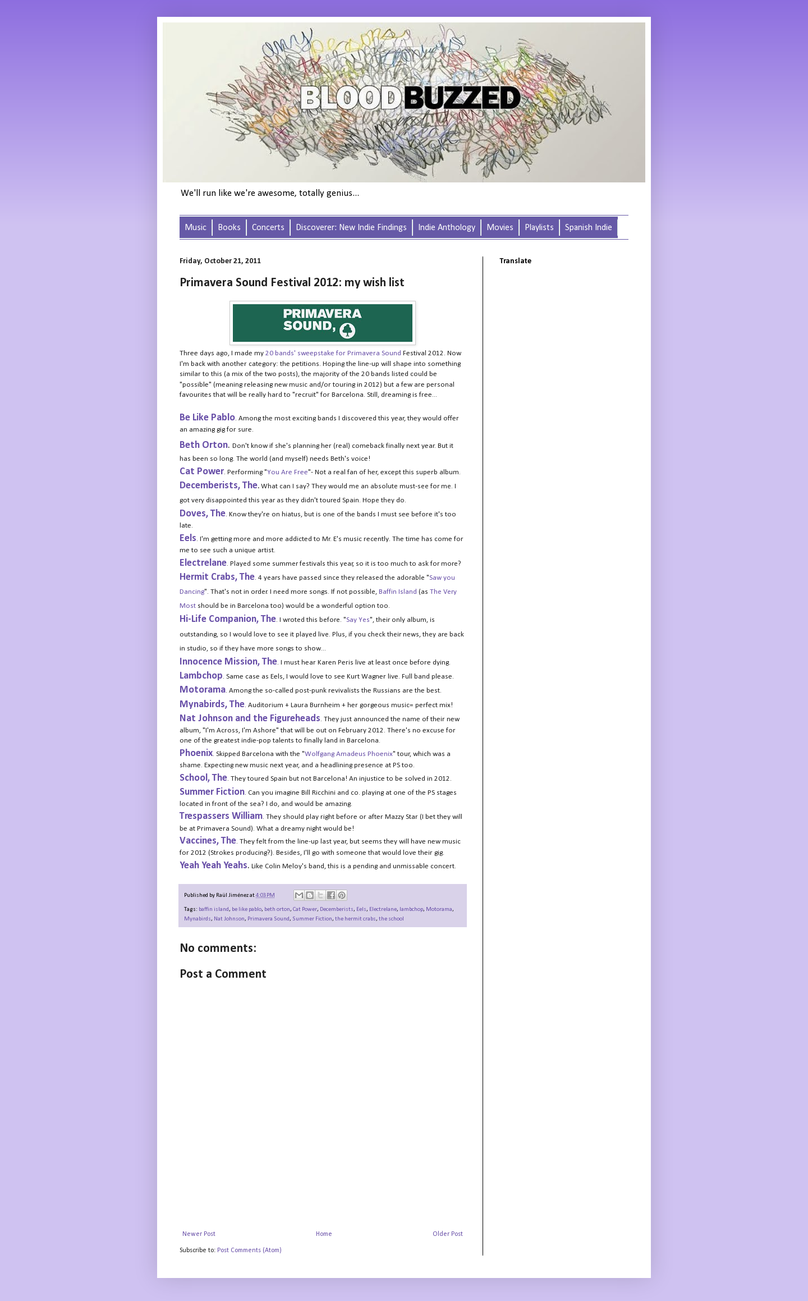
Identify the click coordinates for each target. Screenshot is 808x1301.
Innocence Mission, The (228, 662)
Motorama (439, 909)
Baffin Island (398, 591)
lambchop (411, 909)
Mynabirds (197, 919)
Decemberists (337, 909)
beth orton (277, 909)
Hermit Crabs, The (217, 577)
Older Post (448, 1234)
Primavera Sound (268, 919)
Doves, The (203, 514)
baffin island (214, 909)
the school (391, 919)
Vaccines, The (208, 841)
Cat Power (305, 909)
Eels (188, 538)
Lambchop (201, 676)
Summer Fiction (312, 919)
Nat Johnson (229, 919)
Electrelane (203, 563)
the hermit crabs (355, 919)
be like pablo (246, 909)
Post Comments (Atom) (249, 1250)
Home (324, 1234)
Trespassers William (221, 816)
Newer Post (198, 1234)
